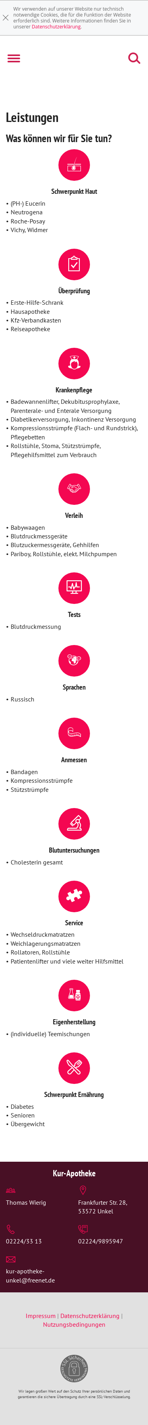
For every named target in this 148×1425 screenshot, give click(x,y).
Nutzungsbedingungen (74, 1324)
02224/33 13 (24, 1241)
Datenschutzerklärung (56, 26)
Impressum (41, 1316)
